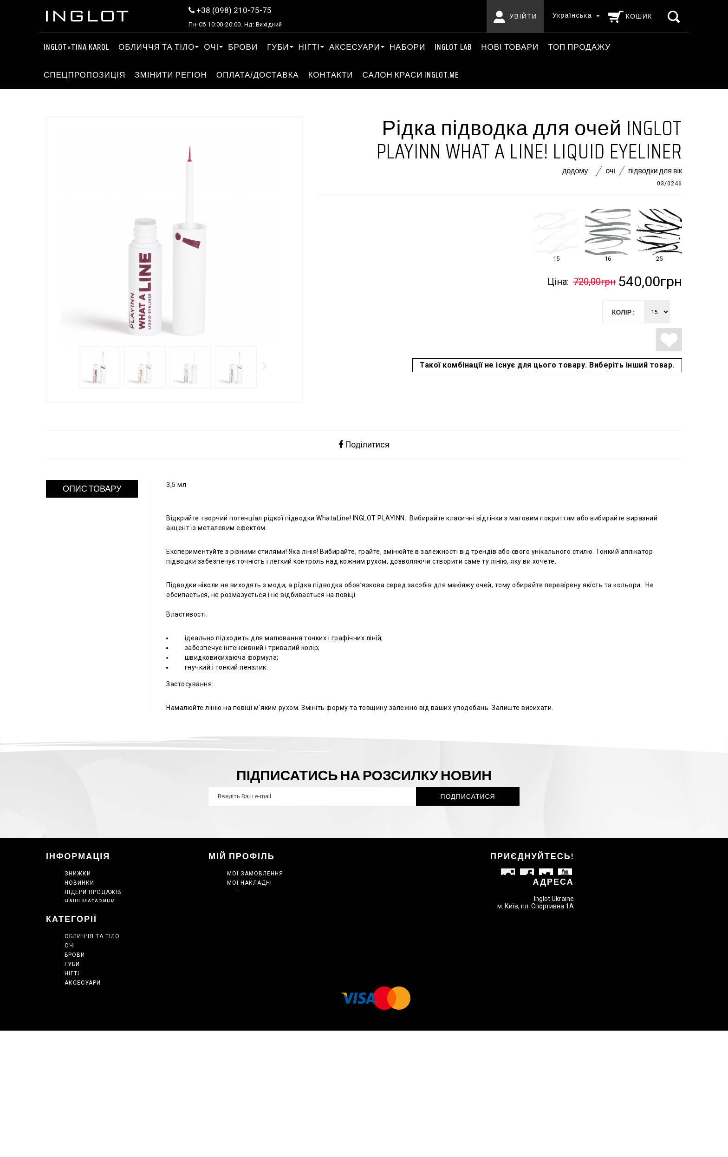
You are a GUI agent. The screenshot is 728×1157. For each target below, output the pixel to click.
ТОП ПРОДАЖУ (579, 47)
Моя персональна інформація (278, 901)
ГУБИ (278, 47)
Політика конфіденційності (112, 938)
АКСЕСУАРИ (354, 47)
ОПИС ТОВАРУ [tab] (92, 488)
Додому (575, 171)
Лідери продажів (93, 892)
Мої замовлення (255, 873)
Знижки (78, 873)
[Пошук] (675, 16)
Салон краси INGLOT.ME (411, 75)
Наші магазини (90, 901)
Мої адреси (246, 892)
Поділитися (364, 445)
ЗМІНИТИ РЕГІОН (171, 75)
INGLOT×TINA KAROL (76, 47)
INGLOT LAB (453, 47)
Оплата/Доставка (257, 75)
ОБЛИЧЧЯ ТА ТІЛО (156, 47)
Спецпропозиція (84, 75)
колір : (623, 312)
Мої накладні (249, 883)
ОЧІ (211, 47)
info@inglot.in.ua (548, 949)
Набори (407, 47)
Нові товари (510, 47)
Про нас (78, 929)
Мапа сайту (84, 948)
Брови (243, 47)
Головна (79, 1036)
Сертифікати (86, 1092)
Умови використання (101, 920)
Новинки (79, 883)
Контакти (330, 75)
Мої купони (246, 910)
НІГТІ (309, 47)
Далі (265, 366)
